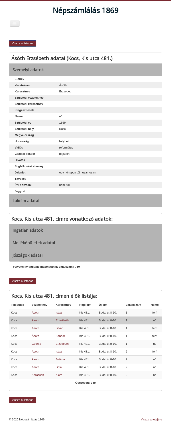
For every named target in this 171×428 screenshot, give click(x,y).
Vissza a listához (22, 43)
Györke (36, 343)
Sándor (60, 336)
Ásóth (35, 312)
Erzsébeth (62, 320)
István (59, 312)
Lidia (59, 367)
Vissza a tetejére (151, 419)
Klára (59, 375)
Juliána (60, 359)
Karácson (38, 375)
